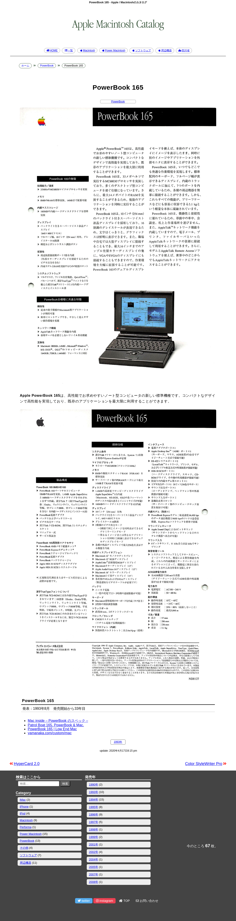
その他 (24, 847)
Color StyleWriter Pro (203, 764)
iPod (23, 813)
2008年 (93, 882)
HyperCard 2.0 (27, 764)
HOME (52, 50)
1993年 (118, 741)
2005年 (93, 867)
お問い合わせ (147, 900)
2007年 (93, 874)
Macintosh (87, 50)
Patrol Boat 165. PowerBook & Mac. (56, 725)
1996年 (93, 814)
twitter (84, 900)
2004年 (93, 859)
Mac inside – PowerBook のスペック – (58, 721)
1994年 (93, 799)
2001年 (93, 844)
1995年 (93, 807)
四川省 (184, 50)
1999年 (93, 837)
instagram (104, 900)
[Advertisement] (187, 806)
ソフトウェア (141, 50)
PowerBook (118, 101)
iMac (23, 799)
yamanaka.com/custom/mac (50, 733)
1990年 (93, 784)
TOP (124, 900)
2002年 (93, 852)
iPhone (24, 806)
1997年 (93, 822)
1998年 (93, 829)
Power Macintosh (113, 50)
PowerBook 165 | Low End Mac (52, 729)
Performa (25, 827)
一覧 (68, 50)
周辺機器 (165, 50)
